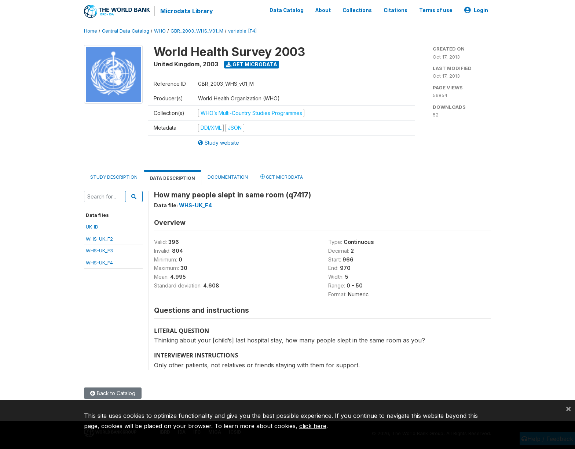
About (323, 10)
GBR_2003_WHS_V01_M (197, 31)
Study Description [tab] (114, 177)
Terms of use (436, 10)
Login (476, 10)
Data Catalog (287, 10)
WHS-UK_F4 (99, 263)
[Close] (568, 408)
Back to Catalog (112, 393)
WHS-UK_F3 (99, 250)
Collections (357, 10)
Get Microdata (251, 64)
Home (90, 31)
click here (312, 426)
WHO (160, 31)
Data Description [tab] (172, 178)
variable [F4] (242, 31)
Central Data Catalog (125, 31)
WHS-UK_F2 (99, 239)
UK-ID (92, 227)
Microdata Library (186, 11)
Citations (395, 10)
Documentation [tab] (228, 177)
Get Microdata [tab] (281, 177)
